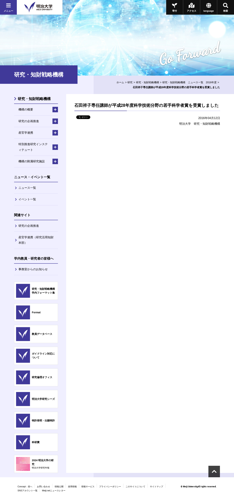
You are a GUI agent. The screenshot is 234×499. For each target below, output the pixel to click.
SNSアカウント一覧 (27, 491)
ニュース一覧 (27, 187)
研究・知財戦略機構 (147, 82)
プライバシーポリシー (110, 486)
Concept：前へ (25, 486)
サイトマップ (156, 486)
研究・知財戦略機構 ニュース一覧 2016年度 (189, 82)
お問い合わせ (43, 486)
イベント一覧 (27, 199)
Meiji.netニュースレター (54, 491)
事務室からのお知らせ (33, 269)
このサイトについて (135, 486)
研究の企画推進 (28, 225)
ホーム (120, 82)
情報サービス (88, 486)
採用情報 (72, 486)
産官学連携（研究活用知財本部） (36, 240)
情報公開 (59, 486)
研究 (130, 82)
